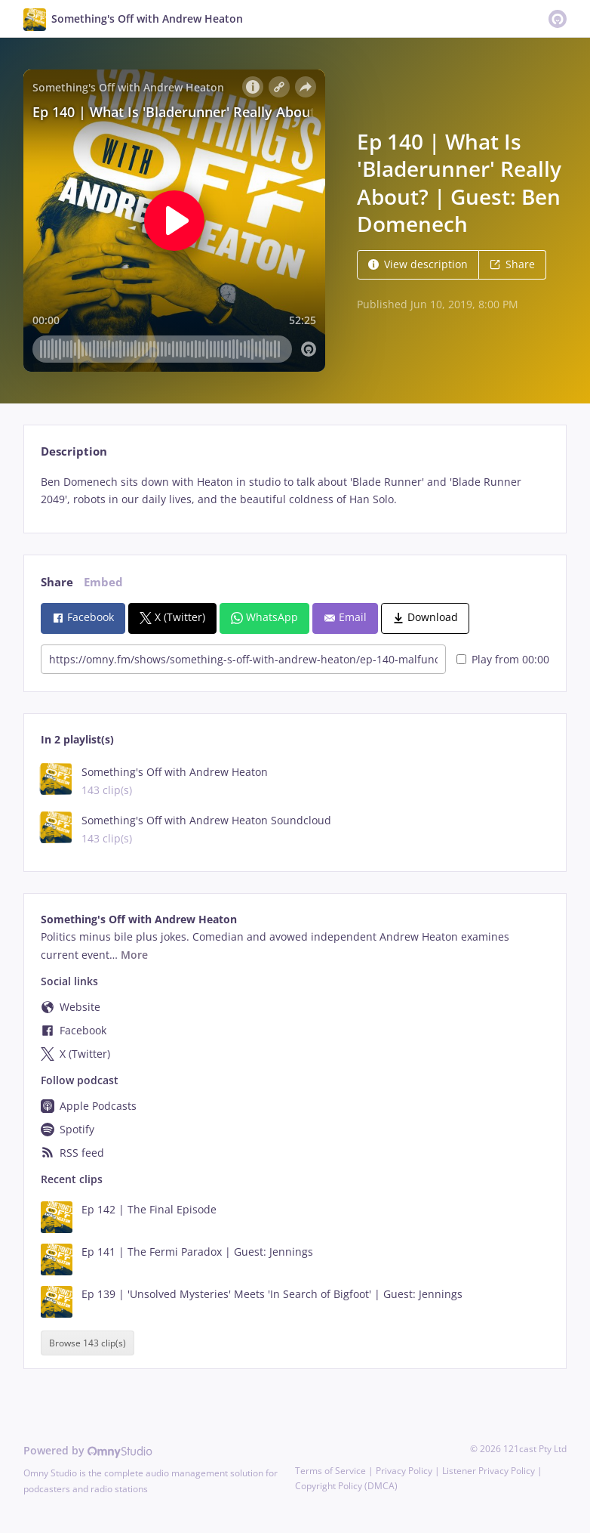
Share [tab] (57, 582)
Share (512, 264)
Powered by (87, 1450)
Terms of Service (330, 1470)
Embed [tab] (103, 582)
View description (418, 264)
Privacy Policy (404, 1470)
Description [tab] (74, 451)
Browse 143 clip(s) (87, 1343)
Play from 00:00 (502, 659)
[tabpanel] (295, 491)
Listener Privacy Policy (488, 1470)
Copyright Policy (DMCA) (346, 1485)
